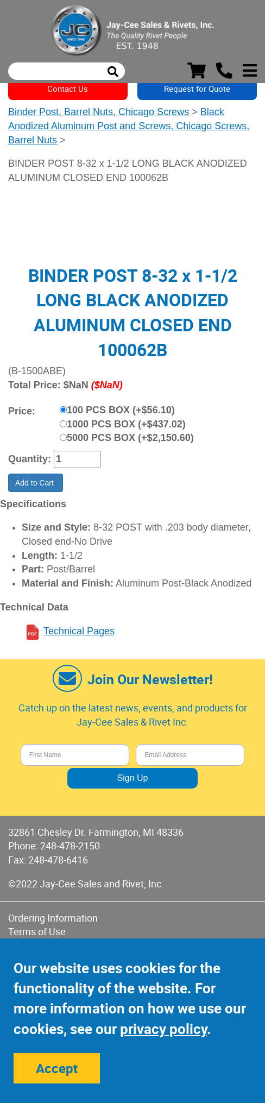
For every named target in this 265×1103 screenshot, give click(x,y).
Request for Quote (197, 88)
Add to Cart (35, 482)
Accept (57, 1068)
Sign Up (132, 778)
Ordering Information (53, 917)
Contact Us (67, 88)
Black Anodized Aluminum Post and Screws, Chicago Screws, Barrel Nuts (128, 125)
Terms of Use (37, 931)
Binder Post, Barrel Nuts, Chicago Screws (98, 111)
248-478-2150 (70, 845)
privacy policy (163, 1028)
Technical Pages (79, 631)
